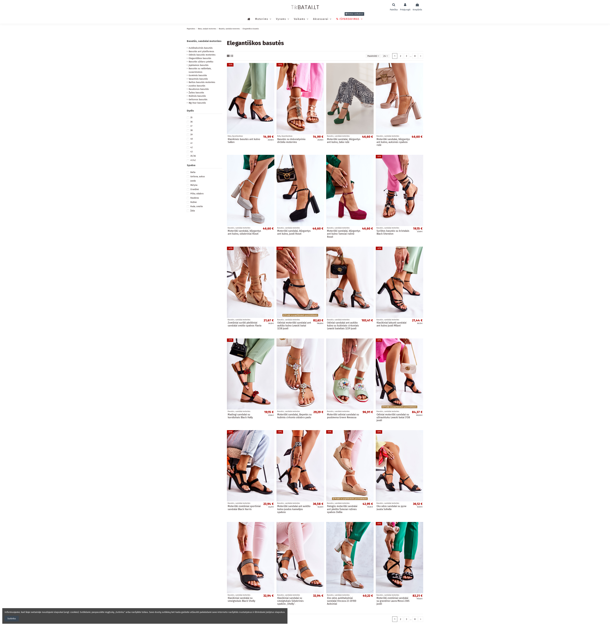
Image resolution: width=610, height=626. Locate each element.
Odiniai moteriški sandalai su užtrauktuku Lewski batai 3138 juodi (393, 417)
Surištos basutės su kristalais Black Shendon (393, 232)
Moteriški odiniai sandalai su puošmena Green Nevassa (343, 416)
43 (191, 151)
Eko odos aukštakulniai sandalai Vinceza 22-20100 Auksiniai (341, 601)
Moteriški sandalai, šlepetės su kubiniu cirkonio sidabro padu (294, 416)
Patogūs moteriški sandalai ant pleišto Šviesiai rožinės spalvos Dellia (342, 509)
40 (191, 139)
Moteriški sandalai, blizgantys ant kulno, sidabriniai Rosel (244, 232)
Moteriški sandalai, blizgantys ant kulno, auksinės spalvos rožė (393, 142)
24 (385, 56)
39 (191, 134)
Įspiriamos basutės (198, 65)
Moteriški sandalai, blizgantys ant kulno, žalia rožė (343, 141)
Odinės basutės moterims (202, 54)
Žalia (192, 210)
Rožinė (193, 202)
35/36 (193, 156)
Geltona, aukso (197, 176)
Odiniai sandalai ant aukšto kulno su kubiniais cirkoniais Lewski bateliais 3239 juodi (343, 325)
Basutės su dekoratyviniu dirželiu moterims (291, 141)
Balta (192, 172)
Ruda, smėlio (196, 206)
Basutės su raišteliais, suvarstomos (200, 70)
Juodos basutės (197, 85)
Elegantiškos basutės (200, 58)
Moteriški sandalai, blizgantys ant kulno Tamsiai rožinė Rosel (343, 233)
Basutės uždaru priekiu (201, 61)
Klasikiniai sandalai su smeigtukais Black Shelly (241, 599)
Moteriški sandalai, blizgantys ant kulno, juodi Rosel (294, 232)
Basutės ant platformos (201, 51)
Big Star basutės (197, 102)
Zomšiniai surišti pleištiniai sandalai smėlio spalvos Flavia (244, 324)
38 (191, 130)
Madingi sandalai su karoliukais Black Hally (240, 416)
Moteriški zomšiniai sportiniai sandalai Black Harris (244, 508)
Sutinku (11, 618)
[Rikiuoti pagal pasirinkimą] (373, 56)
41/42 (193, 160)
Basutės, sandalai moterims (204, 41)
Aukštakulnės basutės (201, 48)
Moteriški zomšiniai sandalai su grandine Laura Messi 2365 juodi (393, 601)
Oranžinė (194, 189)
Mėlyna (193, 185)
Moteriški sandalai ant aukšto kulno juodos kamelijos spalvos (293, 509)
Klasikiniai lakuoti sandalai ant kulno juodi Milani (391, 324)
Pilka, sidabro (197, 193)
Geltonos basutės (198, 99)
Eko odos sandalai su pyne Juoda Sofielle (391, 508)
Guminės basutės (198, 75)
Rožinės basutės (197, 96)
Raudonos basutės (199, 89)
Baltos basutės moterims (202, 82)
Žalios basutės (196, 92)
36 (191, 122)
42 (191, 147)
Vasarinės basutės (198, 78)
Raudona (194, 198)
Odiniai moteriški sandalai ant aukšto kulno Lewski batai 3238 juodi (294, 325)
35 (191, 117)
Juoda (193, 181)
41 (191, 143)
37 (191, 126)
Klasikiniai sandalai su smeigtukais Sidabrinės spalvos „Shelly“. (290, 601)
